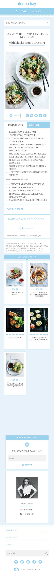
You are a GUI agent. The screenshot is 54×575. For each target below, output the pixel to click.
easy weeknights (20, 246)
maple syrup (28, 248)
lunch (19, 248)
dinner (8, 246)
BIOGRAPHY (27, 509)
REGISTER (27, 465)
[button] (27, 530)
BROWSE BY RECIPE (15, 22)
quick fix (9, 251)
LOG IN (24, 11)
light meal (10, 248)
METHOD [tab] (34, 125)
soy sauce (32, 251)
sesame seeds (20, 251)
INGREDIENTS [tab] (15, 125)
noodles (38, 248)
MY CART (37, 11)
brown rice (16, 243)
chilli (40, 243)
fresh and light (36, 246)
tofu (40, 251)
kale (46, 246)
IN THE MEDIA (27, 514)
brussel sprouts (30, 243)
